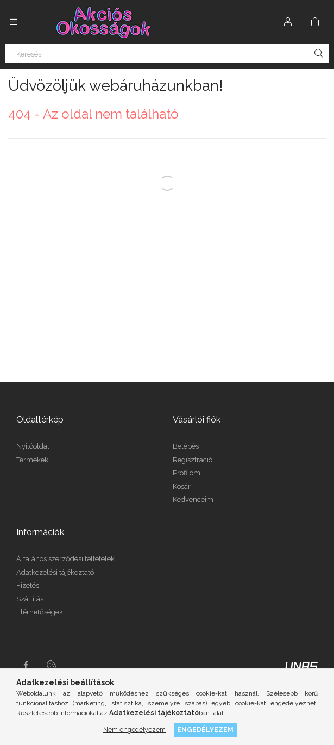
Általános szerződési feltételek (65, 559)
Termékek (32, 460)
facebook (25, 665)
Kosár (182, 486)
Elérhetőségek (39, 612)
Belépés (186, 446)
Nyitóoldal (32, 446)
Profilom (186, 473)
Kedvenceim (193, 499)
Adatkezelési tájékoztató (55, 572)
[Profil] (287, 22)
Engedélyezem (205, 729)
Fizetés (27, 585)
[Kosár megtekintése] (315, 22)
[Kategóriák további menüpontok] (13, 22)
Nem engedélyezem (134, 729)
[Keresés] (167, 53)
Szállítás (29, 599)
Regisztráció (192, 460)
